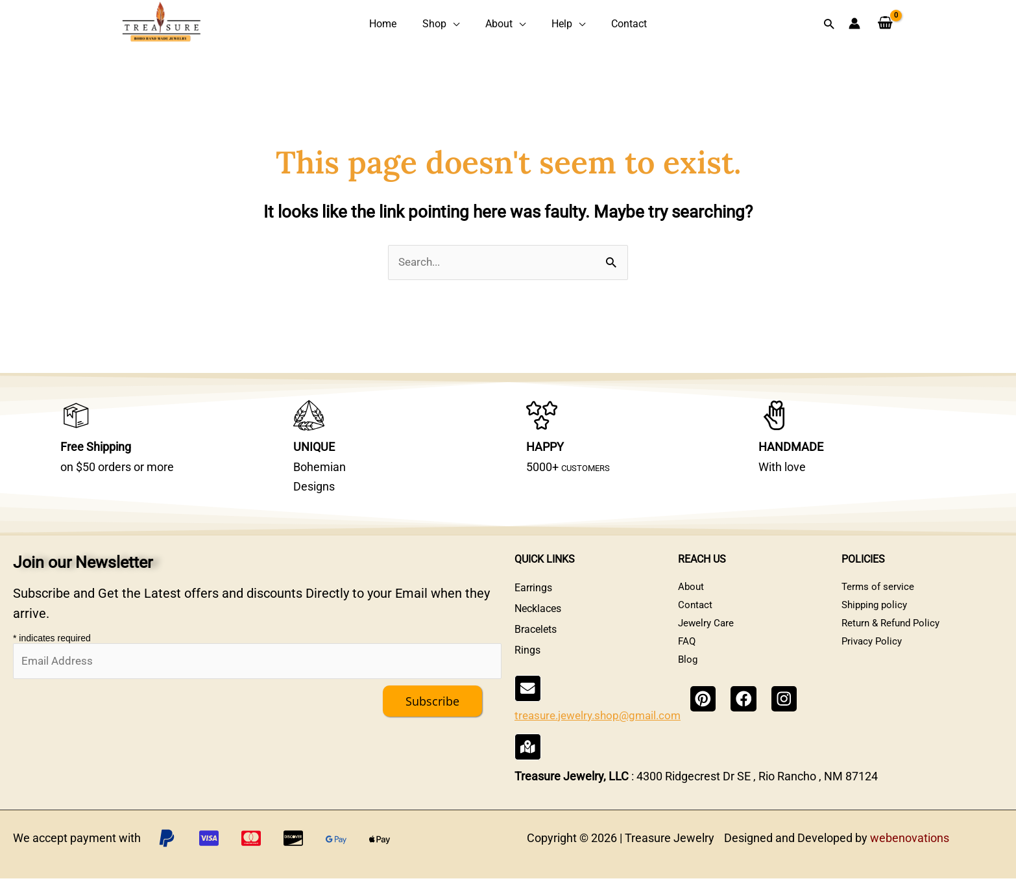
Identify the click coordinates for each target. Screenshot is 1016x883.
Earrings (533, 598)
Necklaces (537, 619)
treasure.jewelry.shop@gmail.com (602, 729)
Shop (443, 24)
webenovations (909, 842)
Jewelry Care (707, 639)
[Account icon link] (854, 25)
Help (552, 24)
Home (401, 24)
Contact (610, 24)
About (499, 24)
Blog (688, 681)
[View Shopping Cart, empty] (885, 24)
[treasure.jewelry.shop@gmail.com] (527, 711)
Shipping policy (876, 619)
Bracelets (535, 639)
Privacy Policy (873, 660)
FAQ (687, 660)
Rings (527, 660)
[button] (829, 24)
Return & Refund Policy (894, 639)
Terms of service (879, 598)
